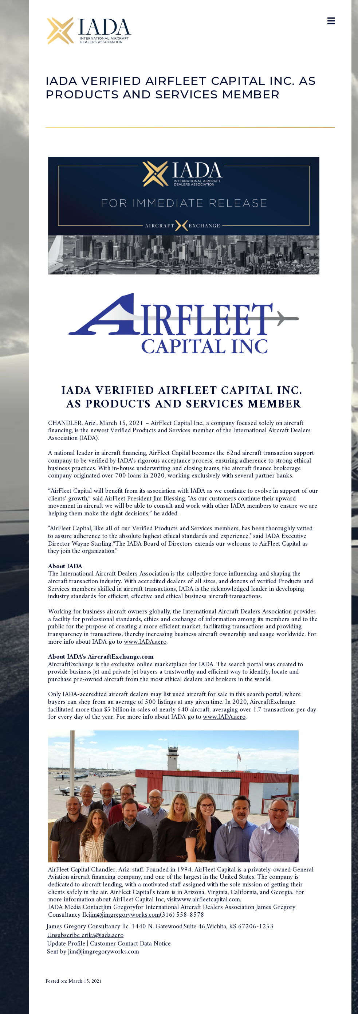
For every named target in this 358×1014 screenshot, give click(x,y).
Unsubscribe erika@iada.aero (85, 935)
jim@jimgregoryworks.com (124, 915)
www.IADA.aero (145, 642)
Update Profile (66, 943)
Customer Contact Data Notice (130, 943)
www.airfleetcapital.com (208, 899)
